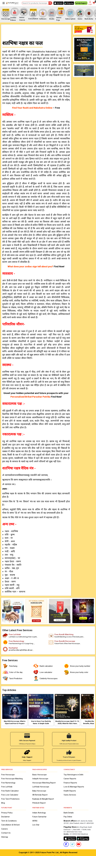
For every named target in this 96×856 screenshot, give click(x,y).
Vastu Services (70, 794)
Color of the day (12, 672)
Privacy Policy (6, 812)
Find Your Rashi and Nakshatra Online (32, 107)
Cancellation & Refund (10, 824)
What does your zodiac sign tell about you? (30, 266)
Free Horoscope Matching (12, 778)
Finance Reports (70, 782)
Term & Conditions (9, 820)
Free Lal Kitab (6, 786)
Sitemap (4, 837)
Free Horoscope (8, 774)
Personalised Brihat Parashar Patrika (30, 396)
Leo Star (35, 824)
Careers (4, 829)
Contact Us (5, 832)
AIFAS (34, 820)
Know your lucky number (76, 666)
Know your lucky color (75, 672)
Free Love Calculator (9, 794)
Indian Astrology (39, 812)
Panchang (9, 666)
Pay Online (68, 816)
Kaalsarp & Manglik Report (43, 798)
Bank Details (69, 812)
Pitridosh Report (39, 803)
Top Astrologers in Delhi (73, 774)
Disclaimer (5, 816)
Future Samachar (39, 816)
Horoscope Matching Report (44, 782)
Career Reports (70, 778)
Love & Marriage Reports (74, 786)
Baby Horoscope (39, 790)
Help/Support (81, 3)
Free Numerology (8, 782)
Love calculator (42, 672)
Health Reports (70, 790)
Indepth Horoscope (40, 778)
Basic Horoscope (39, 774)
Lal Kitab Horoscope (40, 786)
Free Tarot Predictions (10, 798)
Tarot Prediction (12, 678)
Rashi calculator (43, 666)
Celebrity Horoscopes (45, 678)
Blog (3, 803)
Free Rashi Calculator (10, 790)
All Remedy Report (40, 794)
